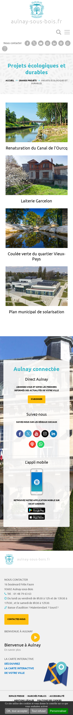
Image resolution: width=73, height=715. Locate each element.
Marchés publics (36, 696)
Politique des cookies (49, 700)
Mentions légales (24, 700)
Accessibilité (57, 696)
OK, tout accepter (17, 711)
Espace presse (16, 696)
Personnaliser (58, 711)
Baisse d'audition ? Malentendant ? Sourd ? (33, 607)
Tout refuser (39, 711)
